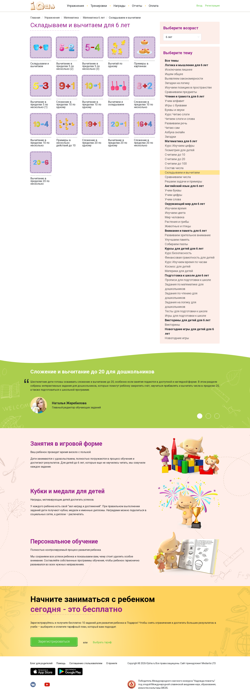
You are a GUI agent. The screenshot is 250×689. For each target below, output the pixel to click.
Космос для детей (177, 266)
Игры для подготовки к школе (185, 315)
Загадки (170, 136)
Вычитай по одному (115, 65)
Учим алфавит (174, 101)
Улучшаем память (177, 239)
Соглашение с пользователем (85, 662)
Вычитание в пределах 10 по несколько (39, 143)
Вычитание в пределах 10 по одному (91, 104)
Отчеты (137, 5)
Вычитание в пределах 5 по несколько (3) (91, 66)
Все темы (172, 60)
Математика (71, 17)
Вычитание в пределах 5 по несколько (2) (65, 66)
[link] (35, 17)
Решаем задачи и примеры (183, 181)
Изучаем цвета (175, 212)
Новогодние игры (177, 338)
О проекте (111, 662)
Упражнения (75, 5)
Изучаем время (175, 208)
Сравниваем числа (178, 177)
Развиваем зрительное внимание (188, 235)
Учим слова (173, 199)
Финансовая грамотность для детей (189, 257)
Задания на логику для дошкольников (180, 304)
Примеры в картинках (141, 65)
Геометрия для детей (179, 150)
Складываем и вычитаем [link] (125, 17)
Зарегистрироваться (55, 642)
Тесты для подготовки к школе (186, 311)
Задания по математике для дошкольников (184, 287)
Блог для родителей (41, 662)
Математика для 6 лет (181, 141)
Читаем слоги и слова (180, 118)
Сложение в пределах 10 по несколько (143, 104)
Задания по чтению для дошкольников (181, 296)
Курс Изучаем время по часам (186, 262)
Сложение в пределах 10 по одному (65, 104)
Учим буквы (173, 190)
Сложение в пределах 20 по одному (91, 143)
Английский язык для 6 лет (184, 186)
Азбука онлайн (175, 132)
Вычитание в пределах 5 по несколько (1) (39, 104)
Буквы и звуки (174, 110)
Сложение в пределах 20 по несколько (143, 143)
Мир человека (174, 217)
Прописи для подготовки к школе (188, 280)
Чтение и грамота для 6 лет (184, 96)
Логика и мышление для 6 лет (186, 65)
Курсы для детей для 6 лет (184, 248)
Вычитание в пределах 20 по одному (117, 143)
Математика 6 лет (94, 17)
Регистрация (212, 5)
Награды (119, 5)
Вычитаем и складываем (116, 103)
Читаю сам (172, 127)
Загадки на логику (177, 83)
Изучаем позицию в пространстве (188, 87)
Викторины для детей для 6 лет (187, 320)
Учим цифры (173, 195)
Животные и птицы (178, 226)
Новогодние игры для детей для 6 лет (189, 331)
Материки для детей (179, 271)
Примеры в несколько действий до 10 (66, 143)
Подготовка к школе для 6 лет (187, 275)
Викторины (172, 324)
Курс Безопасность (178, 253)
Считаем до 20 (175, 159)
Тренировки (99, 5)
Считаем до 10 (175, 154)
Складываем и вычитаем (39, 65)
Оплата (153, 5)
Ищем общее (174, 74)
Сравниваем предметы (181, 92)
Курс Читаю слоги (177, 114)
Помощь (61, 662)
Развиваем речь (176, 123)
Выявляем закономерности (184, 78)
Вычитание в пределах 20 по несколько (39, 181)
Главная (35, 17)
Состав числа (174, 168)
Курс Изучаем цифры (180, 145)
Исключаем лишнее (178, 69)
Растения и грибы (177, 221)
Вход (199, 5)
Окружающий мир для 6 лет (185, 204)
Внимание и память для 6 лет (186, 230)
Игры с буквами (176, 105)
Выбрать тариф (104, 642)
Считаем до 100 (176, 163)
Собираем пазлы (176, 244)
